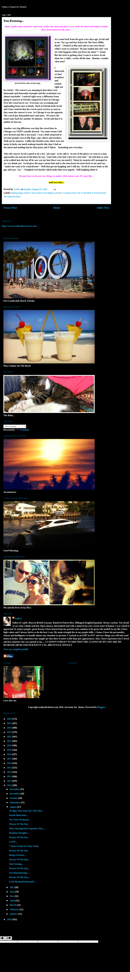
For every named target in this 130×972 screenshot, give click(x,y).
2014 (9, 772)
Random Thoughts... (19, 833)
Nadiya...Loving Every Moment (14, 7)
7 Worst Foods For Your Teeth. (24, 846)
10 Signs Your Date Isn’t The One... (26, 811)
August (13, 807)
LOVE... (13, 842)
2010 (9, 919)
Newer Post (10, 207)
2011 (9, 785)
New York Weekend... (19, 819)
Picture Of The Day (18, 824)
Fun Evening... (16, 864)
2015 (9, 767)
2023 (9, 732)
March (13, 905)
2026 (9, 719)
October (14, 798)
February (15, 909)
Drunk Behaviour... (18, 815)
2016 (9, 763)
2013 (9, 776)
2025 (9, 723)
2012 (9, 781)
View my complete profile (15, 649)
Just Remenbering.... (19, 873)
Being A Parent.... (17, 855)
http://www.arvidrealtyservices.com (19, 226)
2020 (9, 745)
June (12, 891)
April (13, 900)
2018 (9, 754)
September (15, 802)
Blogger (101, 707)
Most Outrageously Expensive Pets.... (27, 828)
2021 (9, 741)
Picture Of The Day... (19, 859)
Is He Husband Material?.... (22, 881)
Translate (22, 430)
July (12, 887)
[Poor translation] (8, 938)
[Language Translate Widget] (14, 426)
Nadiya (18, 618)
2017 (9, 758)
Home (56, 207)
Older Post (103, 207)
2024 (9, 727)
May (12, 896)
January (14, 914)
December (15, 789)
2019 (9, 750)
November (15, 793)
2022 (9, 736)
